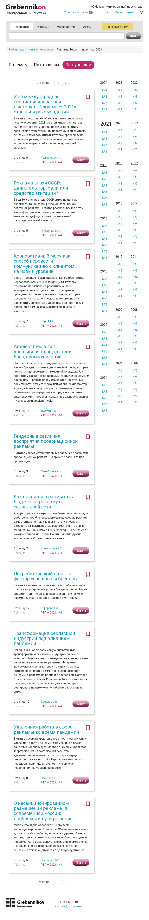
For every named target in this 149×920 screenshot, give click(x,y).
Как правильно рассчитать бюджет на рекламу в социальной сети (43, 502)
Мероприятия (66, 27)
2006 (118, 363)
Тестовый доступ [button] (117, 27)
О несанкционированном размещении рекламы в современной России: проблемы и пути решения (43, 811)
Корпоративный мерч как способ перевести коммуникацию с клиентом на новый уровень (44, 263)
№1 (104, 109)
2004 (103, 377)
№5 (104, 179)
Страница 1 (44, 82)
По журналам (78, 64)
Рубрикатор (21, 27)
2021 (105, 124)
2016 (103, 165)
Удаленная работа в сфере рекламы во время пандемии (46, 729)
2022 (134, 82)
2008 (134, 309)
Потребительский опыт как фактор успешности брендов (45, 576)
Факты (88, 27)
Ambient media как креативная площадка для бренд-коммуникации (43, 351)
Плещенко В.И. (50, 230)
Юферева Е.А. (50, 608)
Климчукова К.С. (51, 548)
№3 (104, 96)
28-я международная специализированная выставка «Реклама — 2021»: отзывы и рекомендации (45, 104)
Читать (80, 160)
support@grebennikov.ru (69, 906)
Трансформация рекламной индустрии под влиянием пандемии (44, 638)
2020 (118, 122)
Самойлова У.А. (51, 471)
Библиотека (16, 49)
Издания (43, 27)
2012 (118, 256)
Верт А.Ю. (47, 321)
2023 (118, 82)
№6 (104, 173)
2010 (103, 271)
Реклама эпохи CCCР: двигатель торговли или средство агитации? (41, 188)
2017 (134, 163)
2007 (103, 324)
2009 (118, 309)
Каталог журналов (40, 49)
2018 (118, 163)
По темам (18, 64)
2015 (118, 203)
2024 (103, 82)
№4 (104, 90)
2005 (134, 363)
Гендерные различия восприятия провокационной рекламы (46, 441)
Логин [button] (103, 12)
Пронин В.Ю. (49, 778)
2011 (134, 256)
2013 (103, 218)
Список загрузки (78, 12)
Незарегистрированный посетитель (116, 6)
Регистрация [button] (124, 12)
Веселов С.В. (49, 701)
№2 (104, 103)
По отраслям (46, 64)
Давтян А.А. (49, 411)
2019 (134, 122)
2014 (134, 203)
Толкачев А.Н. (50, 157)
